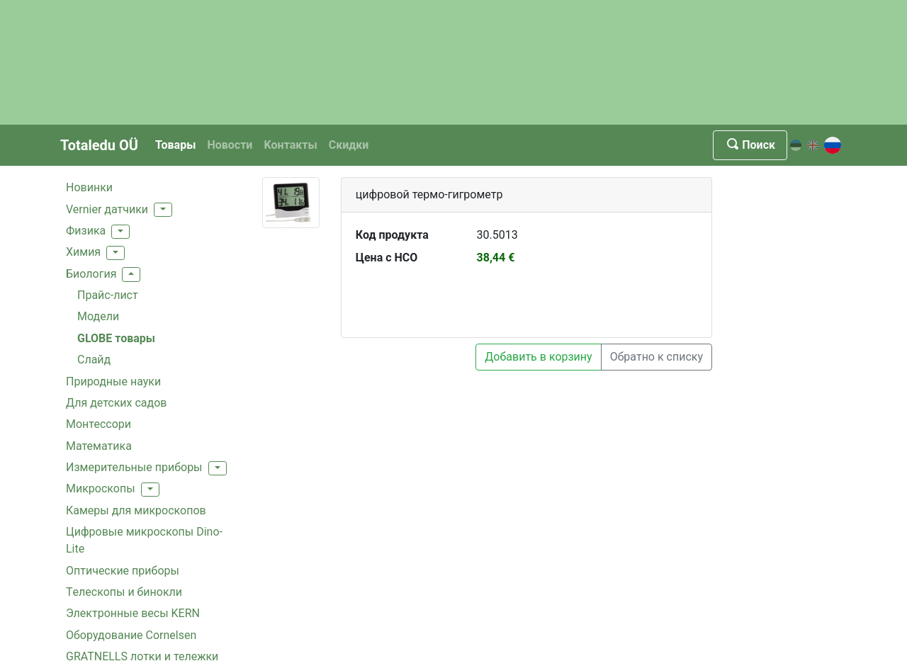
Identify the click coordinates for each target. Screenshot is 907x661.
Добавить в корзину (538, 356)
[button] (163, 210)
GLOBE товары (116, 338)
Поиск (750, 145)
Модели (98, 316)
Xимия (83, 252)
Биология (91, 274)
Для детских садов (116, 402)
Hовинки (89, 187)
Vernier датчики (107, 209)
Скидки (349, 145)
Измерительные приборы (134, 467)
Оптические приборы (122, 570)
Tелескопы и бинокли (124, 592)
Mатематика (99, 446)
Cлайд (94, 359)
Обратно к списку (656, 356)
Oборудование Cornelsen (131, 635)
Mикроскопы (100, 488)
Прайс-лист (107, 295)
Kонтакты (290, 145)
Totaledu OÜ (99, 145)
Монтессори (98, 424)
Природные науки (113, 381)
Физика (86, 230)
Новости (229, 145)
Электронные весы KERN (133, 613)
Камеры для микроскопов (136, 510)
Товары (175, 145)
